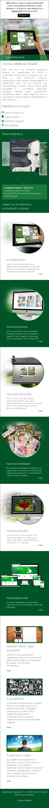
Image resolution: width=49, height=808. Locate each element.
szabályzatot (16, 11)
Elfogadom (24, 15)
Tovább (40, 274)
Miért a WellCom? (13, 113)
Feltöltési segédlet (13, 121)
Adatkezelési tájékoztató (12, 792)
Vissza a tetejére (24, 801)
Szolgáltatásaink (14, 57)
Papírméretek (10, 117)
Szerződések (10, 125)
